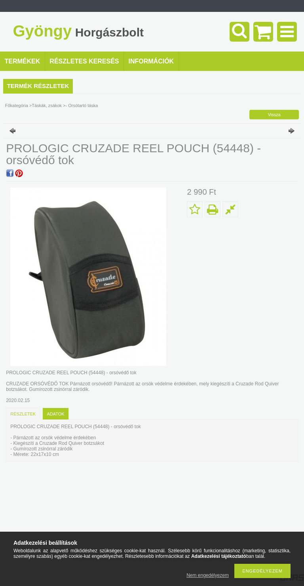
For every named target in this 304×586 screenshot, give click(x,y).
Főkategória (16, 105)
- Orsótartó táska (82, 105)
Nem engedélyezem (207, 575)
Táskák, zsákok (47, 105)
